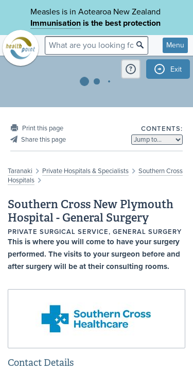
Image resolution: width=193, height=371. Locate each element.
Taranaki (20, 171)
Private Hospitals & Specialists (85, 171)
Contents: (162, 129)
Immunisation (55, 23)
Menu (175, 45)
